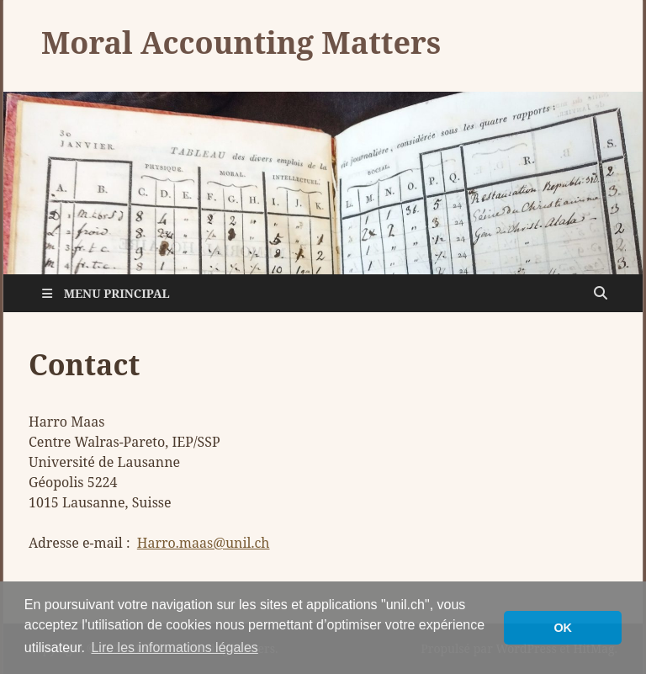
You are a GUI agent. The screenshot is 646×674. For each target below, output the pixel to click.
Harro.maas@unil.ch (203, 542)
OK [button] (562, 627)
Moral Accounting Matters (241, 42)
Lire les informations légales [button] (174, 647)
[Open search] (600, 293)
